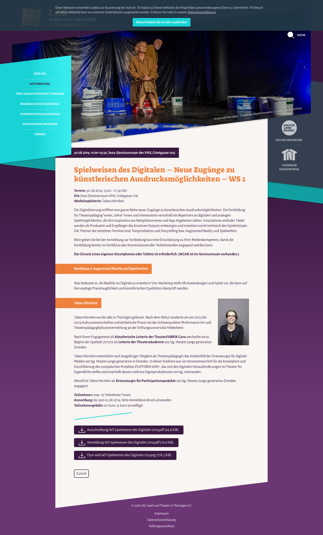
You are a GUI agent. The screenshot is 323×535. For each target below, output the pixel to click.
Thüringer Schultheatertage (40, 114)
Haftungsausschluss (161, 526)
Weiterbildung (39, 84)
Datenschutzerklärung (202, 12)
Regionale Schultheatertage (40, 104)
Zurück (81, 473)
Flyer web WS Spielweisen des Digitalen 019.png (129, 455)
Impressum (161, 513)
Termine (39, 134)
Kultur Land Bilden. (289, 131)
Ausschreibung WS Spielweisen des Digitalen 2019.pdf (133, 430)
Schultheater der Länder (40, 124)
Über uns (40, 73)
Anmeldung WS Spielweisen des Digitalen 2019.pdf (130, 442)
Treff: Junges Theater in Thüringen (40, 93)
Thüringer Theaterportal (289, 158)
